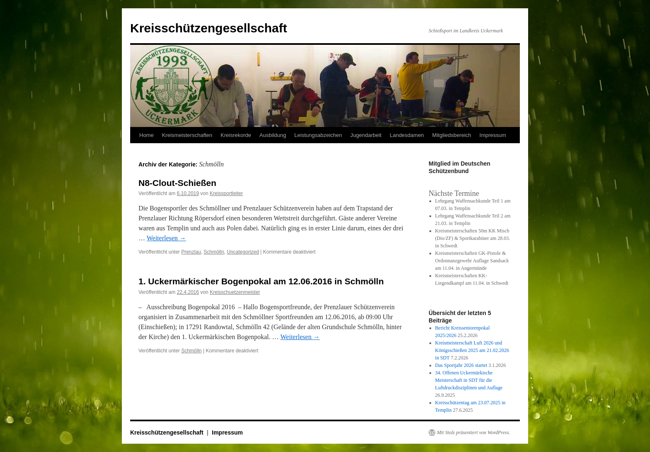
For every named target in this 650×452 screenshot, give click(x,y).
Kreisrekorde (236, 135)
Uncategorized (243, 252)
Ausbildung (273, 135)
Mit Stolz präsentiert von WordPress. (473, 432)
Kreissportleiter (226, 193)
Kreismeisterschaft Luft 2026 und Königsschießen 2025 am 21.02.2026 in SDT (472, 350)
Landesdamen (407, 135)
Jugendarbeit (365, 135)
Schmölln (214, 252)
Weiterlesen (166, 238)
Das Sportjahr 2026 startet (461, 365)
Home (146, 135)
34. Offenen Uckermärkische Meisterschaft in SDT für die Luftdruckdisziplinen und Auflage (469, 380)
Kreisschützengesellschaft (208, 28)
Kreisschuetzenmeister (235, 292)
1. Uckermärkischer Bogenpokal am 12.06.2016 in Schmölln (261, 281)
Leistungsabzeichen (318, 135)
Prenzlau (191, 252)
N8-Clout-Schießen (177, 183)
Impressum (493, 135)
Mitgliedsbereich (451, 135)
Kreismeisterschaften (187, 135)
